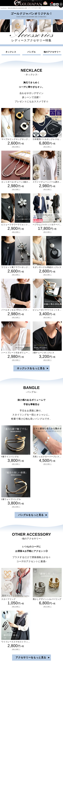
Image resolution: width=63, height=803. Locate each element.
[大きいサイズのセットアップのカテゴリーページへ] (52, 720)
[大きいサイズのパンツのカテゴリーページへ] (52, 681)
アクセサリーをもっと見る (31, 658)
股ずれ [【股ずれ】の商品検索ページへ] (29, 758)
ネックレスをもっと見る (31, 369)
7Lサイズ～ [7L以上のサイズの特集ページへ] (58, 671)
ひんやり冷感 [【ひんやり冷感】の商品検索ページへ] (14, 758)
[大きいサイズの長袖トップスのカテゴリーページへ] (10, 690)
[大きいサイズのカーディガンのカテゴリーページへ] (31, 712)
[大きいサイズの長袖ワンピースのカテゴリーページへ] (31, 686)
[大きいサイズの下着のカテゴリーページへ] (52, 736)
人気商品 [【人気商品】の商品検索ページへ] (13, 756)
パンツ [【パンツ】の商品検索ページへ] (19, 761)
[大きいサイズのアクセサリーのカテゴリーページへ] (52, 740)
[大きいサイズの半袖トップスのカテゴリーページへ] (10, 686)
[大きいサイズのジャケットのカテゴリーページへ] (31, 716)
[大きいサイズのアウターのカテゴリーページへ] (31, 708)
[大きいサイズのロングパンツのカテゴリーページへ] (52, 694)
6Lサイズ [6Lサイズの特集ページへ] (47, 671)
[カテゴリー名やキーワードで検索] (46, 758)
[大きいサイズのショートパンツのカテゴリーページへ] (52, 686)
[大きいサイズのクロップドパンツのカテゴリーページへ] (52, 690)
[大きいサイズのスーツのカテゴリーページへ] (52, 712)
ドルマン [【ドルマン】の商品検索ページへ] (22, 758)
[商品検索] (59, 758)
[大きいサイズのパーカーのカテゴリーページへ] (31, 720)
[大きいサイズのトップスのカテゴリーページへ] (10, 681)
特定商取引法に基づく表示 (25, 799)
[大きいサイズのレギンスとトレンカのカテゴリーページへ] (52, 698)
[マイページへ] (57, 5)
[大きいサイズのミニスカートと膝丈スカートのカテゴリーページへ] (10, 712)
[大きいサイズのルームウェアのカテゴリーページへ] (52, 724)
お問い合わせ (40, 799)
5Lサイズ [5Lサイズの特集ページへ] (36, 671)
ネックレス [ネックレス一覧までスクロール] (11, 52)
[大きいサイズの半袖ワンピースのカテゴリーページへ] (31, 690)
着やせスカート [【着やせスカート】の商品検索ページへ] (22, 756)
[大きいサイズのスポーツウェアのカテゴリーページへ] (52, 716)
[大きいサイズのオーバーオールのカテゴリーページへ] (31, 703)
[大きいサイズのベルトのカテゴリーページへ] (52, 732)
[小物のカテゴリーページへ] (52, 728)
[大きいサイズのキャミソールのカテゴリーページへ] (10, 698)
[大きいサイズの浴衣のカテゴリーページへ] (52, 744)
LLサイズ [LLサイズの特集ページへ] (5, 671)
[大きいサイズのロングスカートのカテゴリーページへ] (10, 716)
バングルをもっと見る (31, 515)
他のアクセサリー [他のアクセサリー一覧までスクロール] (52, 52)
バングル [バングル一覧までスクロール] (31, 52)
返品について (34, 799)
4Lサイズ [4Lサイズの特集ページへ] (26, 671)
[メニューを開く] (61, 4)
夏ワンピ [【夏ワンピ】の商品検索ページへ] (13, 761)
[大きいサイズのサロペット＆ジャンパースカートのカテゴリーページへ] (31, 698)
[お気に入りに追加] (16, 147)
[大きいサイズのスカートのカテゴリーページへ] (10, 708)
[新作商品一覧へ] (51, 5)
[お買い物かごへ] (54, 5)
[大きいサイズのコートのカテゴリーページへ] (31, 724)
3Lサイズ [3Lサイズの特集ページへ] (15, 671)
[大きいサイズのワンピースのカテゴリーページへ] (31, 681)
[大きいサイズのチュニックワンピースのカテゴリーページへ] (31, 694)
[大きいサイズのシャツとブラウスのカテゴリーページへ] (10, 694)
